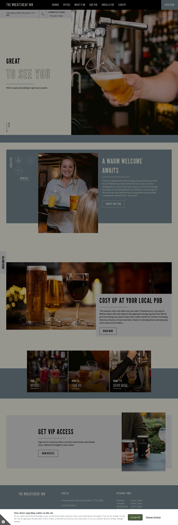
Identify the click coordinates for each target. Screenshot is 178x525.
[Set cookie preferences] (5, 519)
